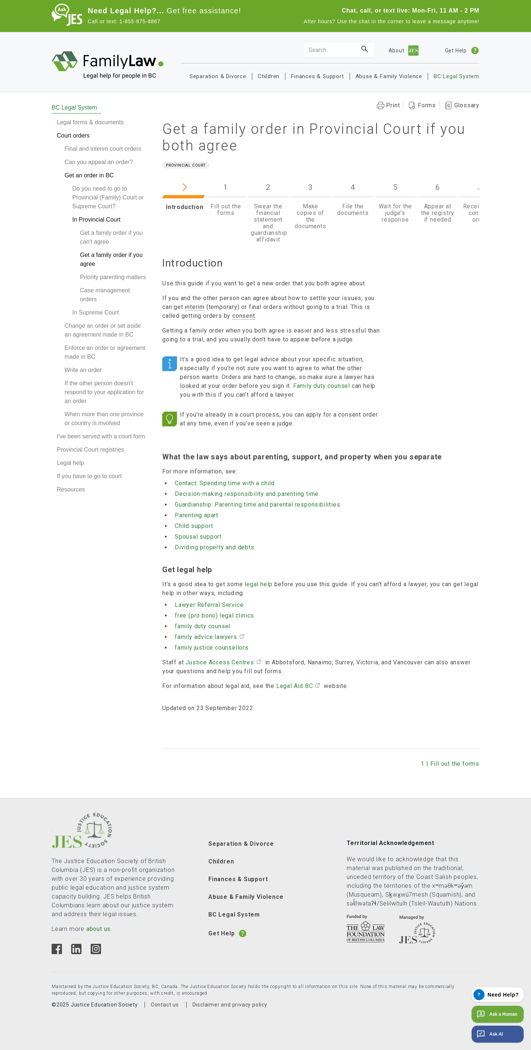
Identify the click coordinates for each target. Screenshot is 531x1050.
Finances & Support (317, 76)
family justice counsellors (212, 647)
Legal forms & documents (90, 122)
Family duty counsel (321, 385)
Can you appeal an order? (99, 162)
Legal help (70, 463)
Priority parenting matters (113, 277)
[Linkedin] (76, 952)
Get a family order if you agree (111, 259)
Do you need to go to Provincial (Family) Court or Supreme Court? (108, 197)
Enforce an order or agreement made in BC (105, 352)
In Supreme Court (95, 312)
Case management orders (105, 294)
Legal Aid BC (294, 685)
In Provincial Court (96, 219)
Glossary (466, 105)
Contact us (165, 1005)
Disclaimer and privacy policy (229, 1005)
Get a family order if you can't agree (111, 237)
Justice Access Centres (219, 662)
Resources (71, 489)
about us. (99, 928)
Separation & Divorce (218, 76)
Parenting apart (196, 515)
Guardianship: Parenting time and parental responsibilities (257, 504)
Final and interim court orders (103, 149)
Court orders (73, 135)
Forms (427, 105)
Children (269, 76)
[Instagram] (95, 952)
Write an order (83, 370)
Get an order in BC (89, 175)
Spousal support (198, 536)
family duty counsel (202, 626)
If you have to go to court (89, 476)
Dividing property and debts (214, 547)
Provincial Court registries (90, 449)
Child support (194, 525)
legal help (258, 584)
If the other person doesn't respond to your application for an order (104, 392)
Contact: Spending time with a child (225, 483)
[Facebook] (57, 952)
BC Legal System (456, 76)
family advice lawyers (206, 636)
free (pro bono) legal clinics (214, 615)
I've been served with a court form (101, 436)
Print (393, 105)
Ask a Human (496, 1014)
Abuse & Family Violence (388, 76)
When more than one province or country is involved (104, 418)
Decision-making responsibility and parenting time (247, 493)
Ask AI (489, 1034)
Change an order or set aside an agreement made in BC (103, 330)
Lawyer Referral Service (209, 604)
